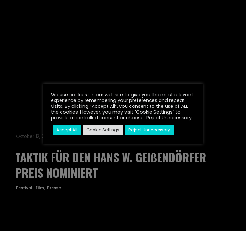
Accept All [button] (66, 130)
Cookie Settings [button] (102, 130)
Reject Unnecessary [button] (149, 130)
